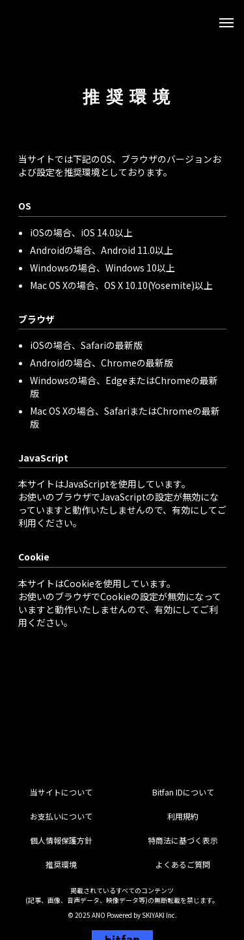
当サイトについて (61, 791)
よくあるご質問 (183, 864)
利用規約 (182, 816)
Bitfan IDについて (183, 791)
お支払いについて (61, 816)
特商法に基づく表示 (183, 840)
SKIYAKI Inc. (159, 915)
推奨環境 (61, 864)
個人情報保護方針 (61, 840)
